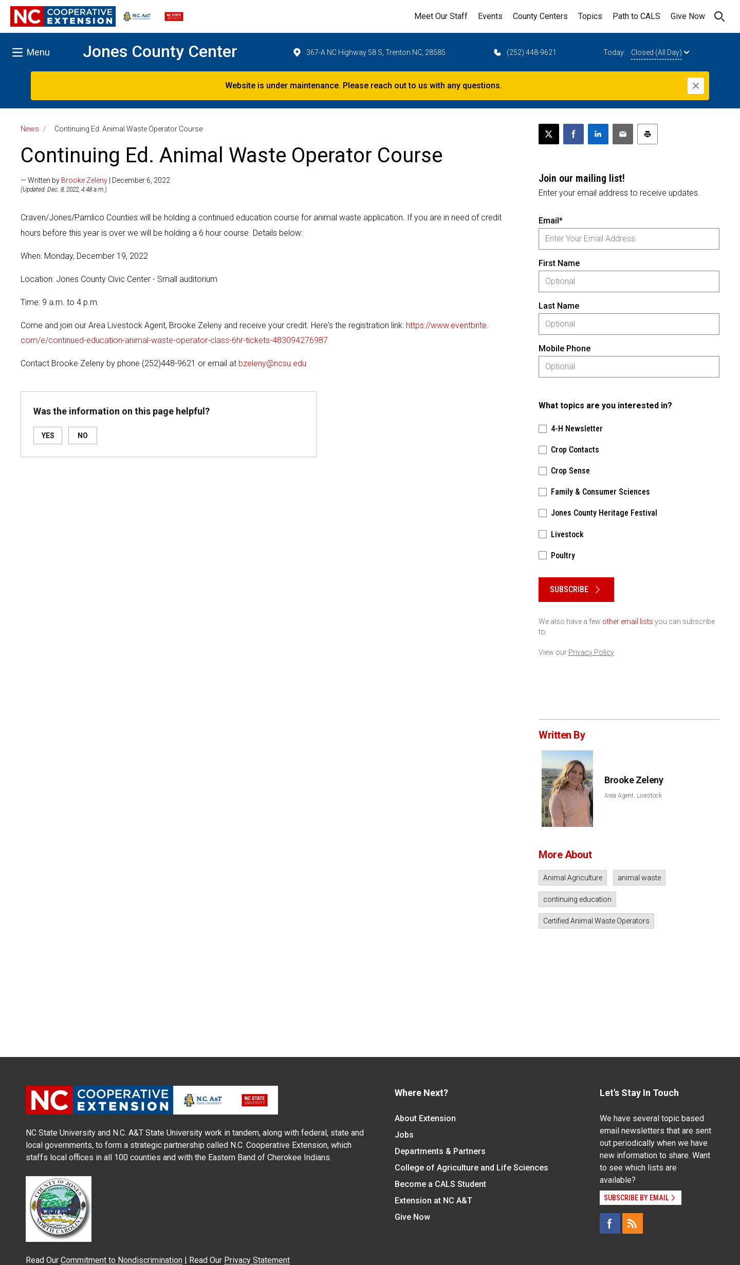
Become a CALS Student (440, 1184)
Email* (551, 220)
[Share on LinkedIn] (598, 134)
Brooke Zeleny (84, 180)
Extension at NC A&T (433, 1200)
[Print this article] (647, 134)
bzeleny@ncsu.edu (272, 363)
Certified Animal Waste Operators (596, 921)
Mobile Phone (564, 348)
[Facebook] (610, 1223)
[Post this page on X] (549, 134)
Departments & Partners (440, 1151)
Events (490, 16)
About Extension (425, 1118)
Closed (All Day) (660, 52)
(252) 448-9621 (524, 52)
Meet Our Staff (441, 16)
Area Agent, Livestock (633, 795)
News (30, 129)
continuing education (577, 899)
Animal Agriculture (572, 878)
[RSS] (632, 1223)
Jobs (404, 1135)
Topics (590, 16)
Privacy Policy (591, 652)
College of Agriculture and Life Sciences (471, 1168)
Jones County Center (160, 51)
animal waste (639, 878)
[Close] (696, 86)
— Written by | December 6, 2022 (95, 180)
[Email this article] (623, 134)
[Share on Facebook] (573, 134)
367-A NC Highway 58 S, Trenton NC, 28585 (369, 52)
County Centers (540, 16)
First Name (559, 263)
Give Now (688, 16)
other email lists (627, 621)
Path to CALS (636, 16)
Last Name (559, 306)
